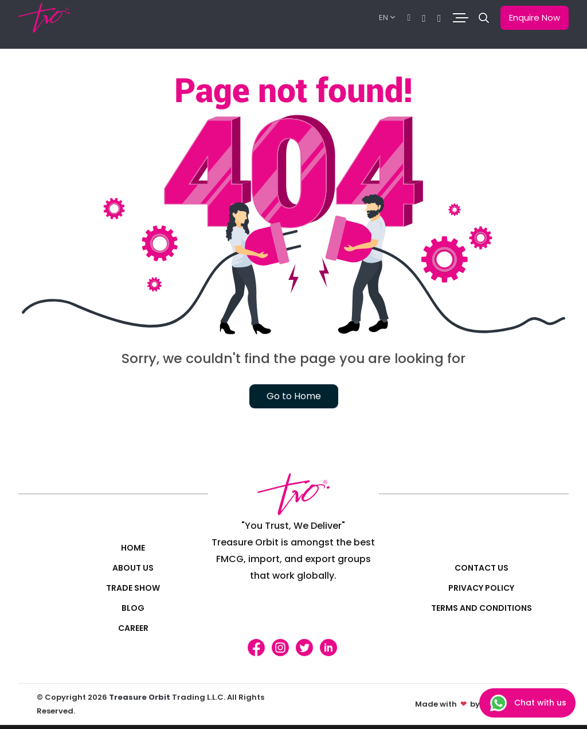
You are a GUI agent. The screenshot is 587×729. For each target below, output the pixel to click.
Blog (133, 608)
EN (383, 17)
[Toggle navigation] (460, 18)
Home (133, 547)
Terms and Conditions (481, 608)
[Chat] (409, 18)
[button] (484, 18)
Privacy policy (481, 588)
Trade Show (133, 588)
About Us (133, 568)
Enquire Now (534, 17)
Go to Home (294, 396)
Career (133, 628)
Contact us (481, 568)
